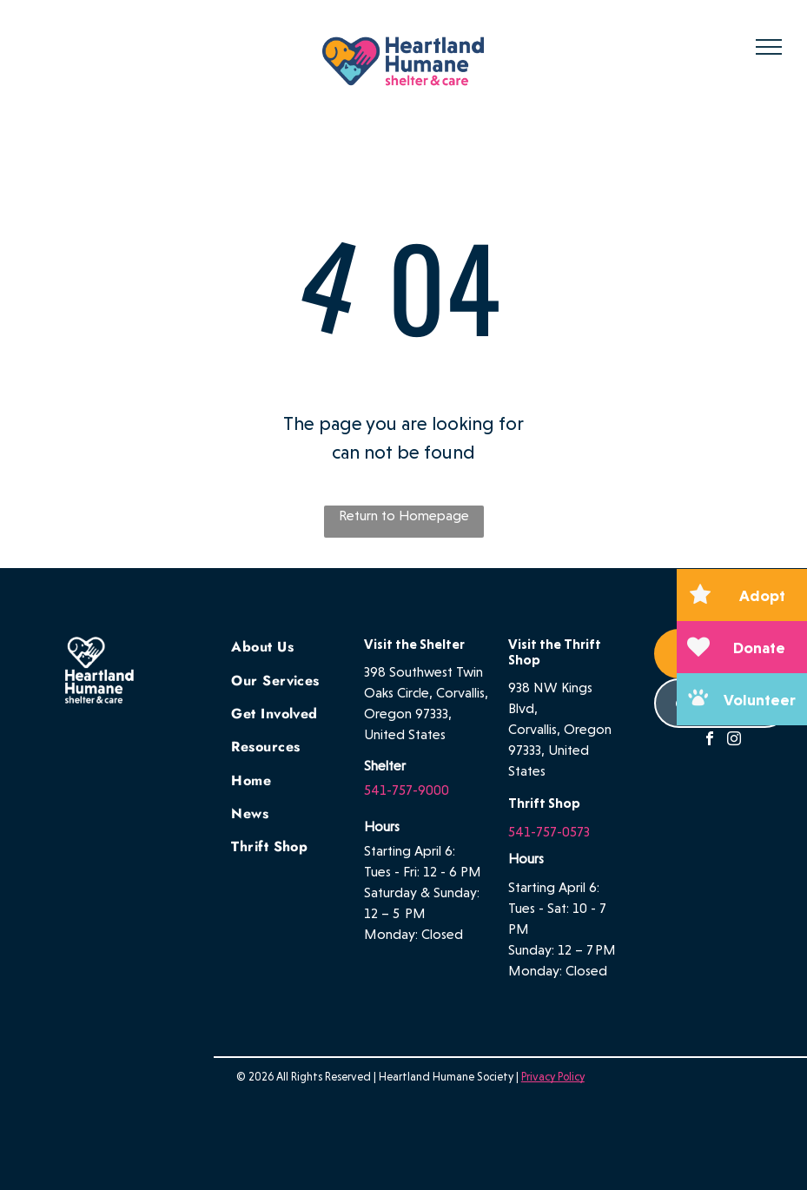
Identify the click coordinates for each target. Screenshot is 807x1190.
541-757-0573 (549, 831)
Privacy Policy (553, 1076)
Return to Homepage (404, 515)
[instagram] (734, 740)
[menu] (768, 46)
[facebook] (709, 740)
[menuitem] (293, 645)
